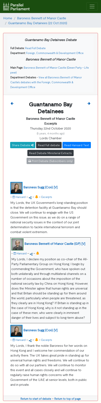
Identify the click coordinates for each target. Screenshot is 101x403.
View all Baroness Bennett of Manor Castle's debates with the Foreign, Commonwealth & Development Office (46, 82)
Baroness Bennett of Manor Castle (41, 18)
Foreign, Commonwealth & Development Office (55, 53)
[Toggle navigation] (92, 6)
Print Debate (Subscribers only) (50, 161)
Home (7, 18)
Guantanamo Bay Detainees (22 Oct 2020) (37, 23)
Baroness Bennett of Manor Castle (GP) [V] (54, 243)
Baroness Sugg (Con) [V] (40, 187)
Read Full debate (49, 145)
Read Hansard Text (76, 145)
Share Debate (22, 145)
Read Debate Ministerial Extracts (50, 153)
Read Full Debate (35, 48)
